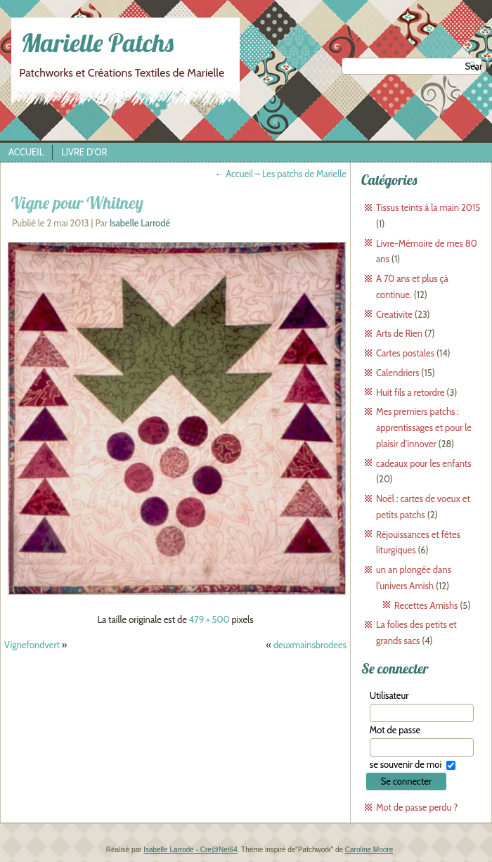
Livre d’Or (84, 151)
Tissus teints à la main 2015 (428, 207)
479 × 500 (209, 619)
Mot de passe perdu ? (417, 807)
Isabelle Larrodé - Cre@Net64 (190, 850)
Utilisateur (389, 695)
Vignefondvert (32, 644)
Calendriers (397, 372)
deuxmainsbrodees (310, 644)
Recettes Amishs (426, 605)
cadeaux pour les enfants (424, 463)
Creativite (394, 314)
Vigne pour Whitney (77, 202)
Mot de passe (395, 729)
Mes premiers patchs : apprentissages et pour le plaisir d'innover (424, 427)
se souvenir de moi (405, 764)
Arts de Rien (399, 333)
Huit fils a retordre (410, 392)
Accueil (26, 151)
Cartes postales (405, 353)
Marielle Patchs (97, 42)
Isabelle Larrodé (140, 223)
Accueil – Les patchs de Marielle (280, 173)
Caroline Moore (369, 850)
